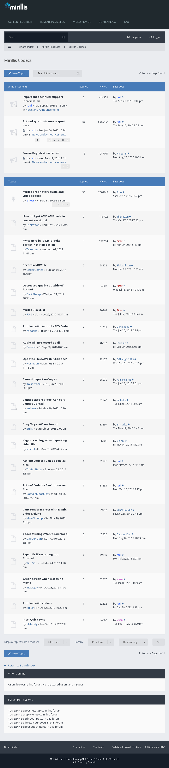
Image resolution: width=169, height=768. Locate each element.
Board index (107, 22)
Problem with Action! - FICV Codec (46, 326)
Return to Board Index (21, 665)
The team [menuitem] (98, 747)
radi (29, 105)
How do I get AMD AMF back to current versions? (44, 218)
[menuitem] (154, 37)
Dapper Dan (34, 538)
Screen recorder (20, 22)
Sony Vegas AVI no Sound (40, 424)
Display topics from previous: (37, 642)
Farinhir (31, 347)
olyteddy (31, 624)
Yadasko (31, 331)
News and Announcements (43, 109)
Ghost (30, 200)
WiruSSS (31, 563)
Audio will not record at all (41, 342)
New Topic (16, 73)
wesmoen (32, 363)
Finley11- (122, 153)
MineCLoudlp (34, 518)
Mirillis (53, 759)
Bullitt (29, 428)
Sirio (119, 192)
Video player (82, 22)
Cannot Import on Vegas (40, 379)
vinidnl (30, 449)
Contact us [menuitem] (79, 747)
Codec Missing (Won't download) (45, 534)
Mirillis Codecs (77, 47)
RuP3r (30, 608)
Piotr (119, 241)
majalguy (32, 587)
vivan (120, 579)
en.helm (31, 408)
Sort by (94, 642)
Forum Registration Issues (41, 153)
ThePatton (33, 225)
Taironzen (32, 249)
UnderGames (34, 270)
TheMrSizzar (34, 469)
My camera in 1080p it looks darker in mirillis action (41, 243)
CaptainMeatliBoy (37, 494)
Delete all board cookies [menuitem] (126, 747)
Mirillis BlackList (34, 310)
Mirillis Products (51, 47)
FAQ (126, 22)
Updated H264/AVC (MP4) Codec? (45, 359)
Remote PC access (52, 22)
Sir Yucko (122, 424)
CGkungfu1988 (125, 359)
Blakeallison (124, 265)
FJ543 (29, 314)
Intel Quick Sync (34, 619)
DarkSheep (33, 294)
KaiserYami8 (34, 384)
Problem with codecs (37, 603)
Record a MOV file (35, 265)
